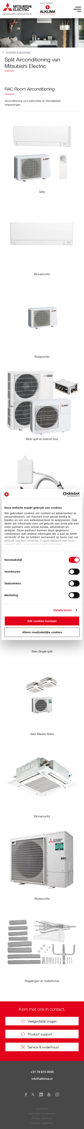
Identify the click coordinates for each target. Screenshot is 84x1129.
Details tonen (63, 610)
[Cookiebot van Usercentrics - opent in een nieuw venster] (63, 494)
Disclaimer (42, 1108)
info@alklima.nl (42, 1079)
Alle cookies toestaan (42, 621)
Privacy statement (42, 1118)
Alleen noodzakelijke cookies (42, 632)
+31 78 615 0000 (42, 1072)
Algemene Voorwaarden (42, 1113)
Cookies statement (42, 1122)
